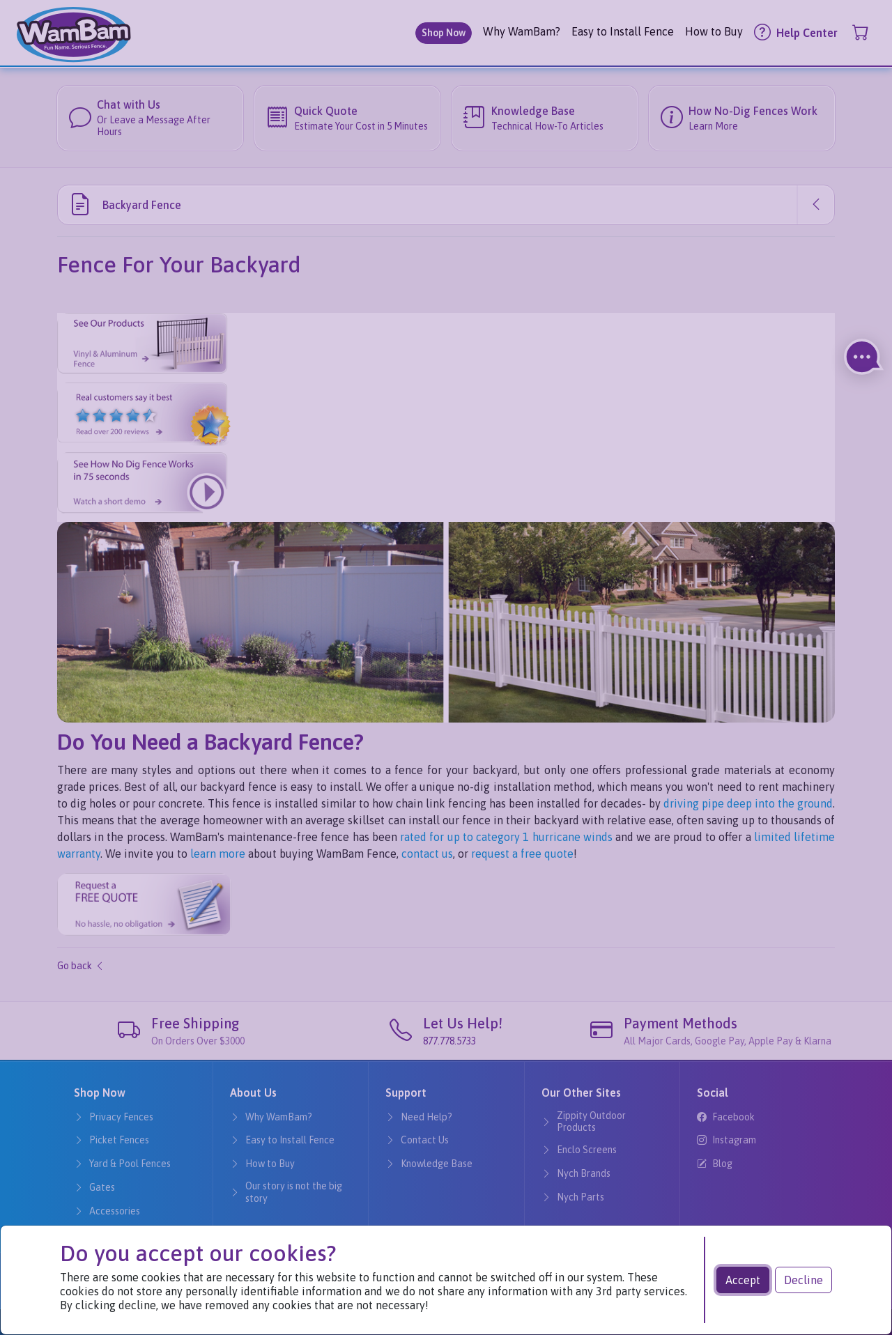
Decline (803, 1280)
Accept (742, 1280)
